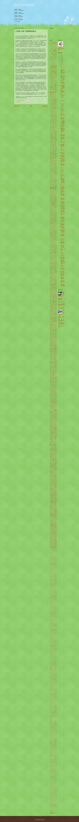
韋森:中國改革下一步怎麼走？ (62, 115)
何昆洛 (54, 124)
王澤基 (52, 86)
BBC (50, 577)
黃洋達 (55, 397)
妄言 (56, 106)
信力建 (55, 219)
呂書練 (51, 146)
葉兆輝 (52, 423)
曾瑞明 (53, 373)
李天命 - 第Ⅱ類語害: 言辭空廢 (61, 320)
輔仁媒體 (54, 449)
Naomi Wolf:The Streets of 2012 (62, 175)
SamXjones (55, 759)
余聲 (54, 136)
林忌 (50, 198)
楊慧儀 (52, 418)
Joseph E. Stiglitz (53, 668)
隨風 (56, 510)
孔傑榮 (51, 72)
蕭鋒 (55, 506)
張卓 (53, 281)
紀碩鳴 (54, 232)
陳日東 (53, 333)
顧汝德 (51, 547)
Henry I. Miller (55, 634)
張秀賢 (51, 281)
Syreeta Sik (51, 780)
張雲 (54, 288)
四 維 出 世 (54, 93)
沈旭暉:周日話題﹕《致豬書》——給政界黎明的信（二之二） (62, 72)
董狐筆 (53, 432)
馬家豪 (53, 266)
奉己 (56, 182)
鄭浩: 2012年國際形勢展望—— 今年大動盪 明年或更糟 (62, 207)
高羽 (52, 270)
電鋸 (55, 438)
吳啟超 (53, 141)
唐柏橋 (54, 246)
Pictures (55, 741)
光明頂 (54, 101)
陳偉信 (55, 342)
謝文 (51, 518)
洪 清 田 (54, 230)
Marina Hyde (51, 694)
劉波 (53, 451)
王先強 (52, 81)
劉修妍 (55, 452)
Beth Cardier (55, 579)
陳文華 (53, 332)
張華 (53, 287)
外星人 (55, 94)
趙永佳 (53, 446)
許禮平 (53, 320)
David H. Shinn (53, 603)
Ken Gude (51, 675)
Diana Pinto (52, 611)
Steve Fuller (55, 777)
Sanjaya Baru (53, 760)
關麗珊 (55, 540)
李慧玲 (56, 162)
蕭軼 (52, 506)
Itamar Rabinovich (53, 640)
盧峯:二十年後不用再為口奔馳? (62, 153)
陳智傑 (55, 349)
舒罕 (56, 382)
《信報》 (54, 45)
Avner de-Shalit (52, 574)
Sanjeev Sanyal (52, 761)
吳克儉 (56, 137)
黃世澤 (53, 392)
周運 (55, 180)
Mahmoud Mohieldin (52, 689)
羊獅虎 (52, 118)
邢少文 (52, 173)
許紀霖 (51, 319)
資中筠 (55, 433)
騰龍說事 (51, 546)
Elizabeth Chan (52, 617)
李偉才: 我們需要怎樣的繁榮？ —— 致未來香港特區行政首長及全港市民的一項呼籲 (62, 120)
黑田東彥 (55, 408)
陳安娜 (53, 336)
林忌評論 (54, 198)
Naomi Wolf (53, 724)
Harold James (54, 630)
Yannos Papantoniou (52, 800)
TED (53, 783)
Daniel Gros (51, 598)
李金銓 (53, 155)
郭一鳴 (53, 322)
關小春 (56, 538)
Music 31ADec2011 (62, 142)
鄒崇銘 (55, 436)
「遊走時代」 (54, 54)
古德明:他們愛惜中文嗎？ (62, 274)
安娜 (51, 107)
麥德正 (52, 365)
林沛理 (51, 199)
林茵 (52, 203)
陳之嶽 (53, 330)
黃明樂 (52, 395)
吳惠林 (53, 142)
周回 (53, 178)
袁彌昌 (52, 263)
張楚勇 (53, 289)
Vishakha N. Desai (52, 796)
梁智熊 (53, 305)
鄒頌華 (52, 437)
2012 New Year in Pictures (62, 101)
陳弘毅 (55, 334)
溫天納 (54, 419)
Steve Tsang (52, 778)
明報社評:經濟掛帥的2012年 (62, 91)
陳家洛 (52, 341)
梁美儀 (53, 301)
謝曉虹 (54, 521)
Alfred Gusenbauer (52, 555)
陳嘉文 (52, 352)
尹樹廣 (54, 69)
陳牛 (56, 333)
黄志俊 (52, 408)
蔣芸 (55, 476)
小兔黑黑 (53, 63)
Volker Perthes (55, 797)
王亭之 (54, 82)
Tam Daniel (55, 781)
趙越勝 (52, 448)
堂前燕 (56, 272)
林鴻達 (51, 210)
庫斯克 (55, 251)
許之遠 (56, 316)
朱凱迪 (53, 111)
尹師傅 (51, 69)
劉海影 (51, 453)
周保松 (53, 179)
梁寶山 (52, 308)
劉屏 (51, 452)
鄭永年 (52, 482)
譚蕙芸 (55, 537)
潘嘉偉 (51, 468)
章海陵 (55, 364)
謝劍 (55, 520)
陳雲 (56, 350)
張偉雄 (53, 285)
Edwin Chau (54, 616)
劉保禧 (56, 451)
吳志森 (52, 138)
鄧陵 (55, 479)
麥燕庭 (55, 365)
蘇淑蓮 (53, 543)
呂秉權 (53, 145)
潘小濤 (51, 466)
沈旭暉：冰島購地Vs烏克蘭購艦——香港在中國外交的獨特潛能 (62, 180)
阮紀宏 (55, 173)
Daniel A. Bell (53, 597)
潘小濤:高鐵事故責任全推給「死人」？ (62, 146)
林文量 (52, 196)
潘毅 (53, 468)
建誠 (54, 228)
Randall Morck (52, 744)
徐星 (52, 253)
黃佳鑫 (53, 394)
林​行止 (52, 197)
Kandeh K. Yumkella (54, 673)
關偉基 (52, 539)
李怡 (52, 154)
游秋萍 (54, 376)
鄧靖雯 (51, 480)
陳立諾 (51, 335)
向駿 (51, 103)
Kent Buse (54, 676)
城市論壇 (53, 225)
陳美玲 (53, 339)
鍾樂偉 (52, 525)
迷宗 (55, 263)
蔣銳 (50, 477)
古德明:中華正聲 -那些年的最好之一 (62, 235)
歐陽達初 (51, 465)
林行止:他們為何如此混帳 (62, 221)
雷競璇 (52, 438)
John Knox (52, 658)
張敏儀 (55, 286)
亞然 (54, 175)
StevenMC (54, 779)
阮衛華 (52, 174)
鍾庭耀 (52, 523)
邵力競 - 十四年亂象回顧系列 (53, 813)
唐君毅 (51, 246)
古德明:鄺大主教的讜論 (62, 156)
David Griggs (55, 602)
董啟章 (56, 432)
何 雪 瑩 (55, 122)
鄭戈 (56, 481)
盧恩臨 (55, 501)
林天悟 (51, 195)
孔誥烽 (55, 72)
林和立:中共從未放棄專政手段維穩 (62, 285)
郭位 (55, 323)
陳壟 (52, 357)
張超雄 (51, 288)
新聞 (55, 410)
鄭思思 (53, 485)
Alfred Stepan (51, 556)
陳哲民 (56, 340)
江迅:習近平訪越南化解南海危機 (62, 188)
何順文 (51, 128)
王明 (51, 82)
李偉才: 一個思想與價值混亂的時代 (62, 135)
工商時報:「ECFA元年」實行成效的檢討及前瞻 (62, 160)
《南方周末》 (52, 46)
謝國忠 (52, 520)
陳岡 (52, 337)
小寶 (56, 64)
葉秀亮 (56, 423)
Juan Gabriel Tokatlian (53, 670)
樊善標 (53, 463)
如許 (53, 106)
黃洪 (51, 398)
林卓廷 (55, 199)
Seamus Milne (53, 763)
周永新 (51, 178)
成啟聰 (52, 110)
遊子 (56, 435)
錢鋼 (53, 510)
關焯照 (55, 539)
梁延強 (53, 300)
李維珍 (53, 161)
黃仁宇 (53, 390)
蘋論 (56, 544)
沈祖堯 (56, 170)
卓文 (52, 176)
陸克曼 (53, 363)
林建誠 (53, 201)
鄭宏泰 (52, 483)
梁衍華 (51, 302)
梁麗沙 (52, 307)
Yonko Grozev (52, 801)
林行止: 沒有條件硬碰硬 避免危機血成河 (61, 305)
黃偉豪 (53, 401)
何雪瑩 (54, 127)
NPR (54, 730)
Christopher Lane (54, 593)
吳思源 (51, 139)
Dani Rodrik (55, 596)
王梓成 (53, 83)
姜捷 (56, 227)
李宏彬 (53, 153)
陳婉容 (55, 343)
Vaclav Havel (52, 794)
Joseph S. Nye (53, 669)
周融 (53, 181)
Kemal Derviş (53, 674)
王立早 (55, 80)
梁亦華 (51, 299)
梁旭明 (54, 299)
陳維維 (55, 353)
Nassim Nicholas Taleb (53, 725)
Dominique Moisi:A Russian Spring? (61, 171)
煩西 (53, 420)
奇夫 (53, 182)
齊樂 (50, 450)
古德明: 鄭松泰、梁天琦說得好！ (61, 299)
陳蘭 (51, 359)
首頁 (31, 106)
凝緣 (52, 496)
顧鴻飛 (54, 547)
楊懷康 (55, 418)
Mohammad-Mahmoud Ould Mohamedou (53, 718)
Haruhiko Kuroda (52, 631)
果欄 (52, 211)
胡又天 (53, 235)
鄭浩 (52, 486)
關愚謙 (52, 540)
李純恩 (53, 157)
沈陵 (51, 171)
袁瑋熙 (55, 262)
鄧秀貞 (52, 479)
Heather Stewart (52, 632)
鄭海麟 (55, 486)
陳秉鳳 (52, 338)
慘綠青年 (52, 440)
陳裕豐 (56, 351)
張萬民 (56, 290)
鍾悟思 (56, 523)
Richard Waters (55, 747)
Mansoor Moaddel (52, 690)
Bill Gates (52, 580)
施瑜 (52, 229)
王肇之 (52, 85)
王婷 (56, 83)
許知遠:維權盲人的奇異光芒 (62, 243)
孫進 (56, 248)
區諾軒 (52, 272)
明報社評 (53, 186)
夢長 (53, 439)
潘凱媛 (55, 467)
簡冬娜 (53, 527)
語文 (51, 445)
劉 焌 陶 (54, 450)
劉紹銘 (51, 455)
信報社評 (52, 220)
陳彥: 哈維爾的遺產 (62, 126)
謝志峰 (51, 519)
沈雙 (52, 172)
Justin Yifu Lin (55, 672)
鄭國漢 (52, 487)
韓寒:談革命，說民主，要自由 (62, 227)
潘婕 (52, 467)
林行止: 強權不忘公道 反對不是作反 (61, 323)
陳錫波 (55, 356)
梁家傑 (54, 302)
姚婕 (50, 227)
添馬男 (55, 308)
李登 (53, 159)
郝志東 (54, 264)
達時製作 (52, 436)
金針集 (51, 215)
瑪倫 (51, 441)
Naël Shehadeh (55, 723)
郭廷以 (51, 324)
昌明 (50, 186)
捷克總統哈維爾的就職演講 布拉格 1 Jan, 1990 (62, 231)
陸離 (56, 363)
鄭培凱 (55, 487)
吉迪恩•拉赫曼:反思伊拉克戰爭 (62, 246)
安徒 (54, 107)
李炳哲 (53, 156)
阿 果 (52, 216)
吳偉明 (53, 140)
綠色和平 (51, 442)
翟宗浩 (55, 442)
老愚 (54, 118)
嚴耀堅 (53, 542)
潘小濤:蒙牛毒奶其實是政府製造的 (62, 218)
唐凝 (53, 247)
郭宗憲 (56, 324)
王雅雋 (52, 84)
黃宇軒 (54, 393)
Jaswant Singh (55, 649)
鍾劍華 (55, 524)
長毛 (54, 215)
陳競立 (52, 358)
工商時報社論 (52, 66)
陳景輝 (51, 349)
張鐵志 (54, 296)
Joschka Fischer (52, 666)
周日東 (52, 177)
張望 (50, 287)
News (51, 726)
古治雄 (53, 91)
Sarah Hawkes (55, 762)
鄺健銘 (52, 528)
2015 (60, 56)
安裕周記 (54, 108)
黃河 (55, 395)
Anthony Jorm (54, 564)
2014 (60, 57)
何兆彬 (55, 123)
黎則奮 (52, 494)
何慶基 (54, 128)
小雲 (53, 64)
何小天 (52, 123)
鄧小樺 (53, 478)
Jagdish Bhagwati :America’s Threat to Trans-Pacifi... (62, 110)
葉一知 (55, 422)
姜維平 (52, 228)
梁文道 (53, 298)
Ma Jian (54, 688)
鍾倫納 (55, 522)
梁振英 (54, 303)
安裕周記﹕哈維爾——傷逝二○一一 (62, 250)
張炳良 (55, 283)
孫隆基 (52, 249)
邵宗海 (55, 213)
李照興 (53, 160)
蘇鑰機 (52, 544)
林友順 (55, 194)
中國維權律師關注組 (53, 68)
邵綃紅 (52, 214)
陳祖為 (52, 342)
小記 (51, 64)
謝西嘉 (54, 518)
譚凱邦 (52, 537)
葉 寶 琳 (52, 422)
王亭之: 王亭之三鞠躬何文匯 (62, 269)
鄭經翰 (52, 488)
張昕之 (56, 282)
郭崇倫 (55, 325)
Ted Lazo (54, 784)
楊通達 (52, 416)
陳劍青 (51, 354)
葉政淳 (55, 424)
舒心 (53, 382)
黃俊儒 (53, 396)
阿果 (53, 217)
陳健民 (51, 343)
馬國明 (52, 268)
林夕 (52, 193)
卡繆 (50, 91)
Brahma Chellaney (54, 585)
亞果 (51, 175)
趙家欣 (53, 447)
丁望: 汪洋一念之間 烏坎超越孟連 (62, 211)
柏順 (55, 229)
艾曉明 (54, 120)
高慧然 (55, 270)
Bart (55, 576)
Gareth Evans (52, 621)
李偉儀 (54, 158)
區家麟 (55, 271)
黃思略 (52, 397)
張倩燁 (52, 284)
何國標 (53, 126)
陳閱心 (53, 355)
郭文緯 (52, 323)
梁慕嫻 (53, 306)
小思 (56, 63)
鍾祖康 (52, 524)
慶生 (51, 462)
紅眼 (56, 233)
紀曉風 (51, 233)
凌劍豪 (54, 245)
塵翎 (50, 439)
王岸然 (55, 81)
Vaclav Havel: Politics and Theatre (62, 239)
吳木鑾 (53, 137)
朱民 (55, 110)
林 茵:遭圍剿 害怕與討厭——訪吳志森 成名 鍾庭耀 (62, 87)
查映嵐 (51, 230)
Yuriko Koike (55, 804)
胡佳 (55, 236)
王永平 (51, 80)
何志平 (51, 124)
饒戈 (52, 545)
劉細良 (53, 454)
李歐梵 (55, 163)
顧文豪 (55, 546)
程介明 (53, 379)
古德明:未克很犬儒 (62, 266)
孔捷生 (53, 71)
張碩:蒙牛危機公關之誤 (62, 258)
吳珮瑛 (54, 139)
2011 (60, 62)
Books (56, 584)
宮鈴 (51, 250)
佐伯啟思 (52, 121)
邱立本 (54, 212)
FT (54, 620)
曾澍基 (53, 374)
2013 (60, 59)
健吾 (52, 271)
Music (56, 721)
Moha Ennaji (55, 714)
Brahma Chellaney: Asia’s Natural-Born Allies (62, 254)
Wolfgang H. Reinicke (53, 799)
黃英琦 (54, 398)
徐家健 (55, 253)
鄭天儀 (53, 481)
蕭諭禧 (51, 507)
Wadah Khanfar (53, 798)
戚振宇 (54, 297)
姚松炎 (54, 226)
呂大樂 (52, 144)
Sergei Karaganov (52, 764)
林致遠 (53, 202)
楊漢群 (56, 417)
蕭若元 (53, 504)
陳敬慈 (52, 351)
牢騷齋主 (55, 172)
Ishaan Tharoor (55, 639)
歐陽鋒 (55, 465)
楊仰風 (51, 414)
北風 (52, 89)
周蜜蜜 (51, 181)
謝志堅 (54, 519)
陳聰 (50, 357)
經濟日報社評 (54, 421)
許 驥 (53, 316)
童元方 (54, 380)
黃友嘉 (54, 391)
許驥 (53, 321)
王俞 (50, 83)
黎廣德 (52, 495)
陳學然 (56, 355)
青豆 (53, 218)
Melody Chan (51, 704)
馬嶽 (56, 269)
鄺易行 (56, 527)
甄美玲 (55, 441)
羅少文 (55, 529)
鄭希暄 (51, 484)
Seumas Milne (52, 765)
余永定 (53, 130)
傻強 (53, 409)
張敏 (52, 286)
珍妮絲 (51, 232)
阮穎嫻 (56, 174)
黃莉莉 (53, 402)
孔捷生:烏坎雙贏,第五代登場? (62, 278)
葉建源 (52, 424)
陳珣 (56, 341)
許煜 (53, 319)
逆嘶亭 (51, 264)
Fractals (52, 620)
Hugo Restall (55, 636)
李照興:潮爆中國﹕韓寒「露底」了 (62, 83)
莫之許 (54, 315)
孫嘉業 (56, 249)
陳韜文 (55, 357)
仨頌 (53, 87)
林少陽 (55, 195)
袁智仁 (52, 262)
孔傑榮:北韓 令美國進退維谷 (62, 281)
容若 (52, 251)
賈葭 (54, 434)
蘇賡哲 (56, 543)
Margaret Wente (52, 692)
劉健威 (54, 453)
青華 (56, 218)
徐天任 (52, 252)
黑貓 (51, 409)
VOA (50, 797)
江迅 (52, 112)
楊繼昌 (51, 419)
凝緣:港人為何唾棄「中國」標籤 (62, 164)
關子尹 (52, 538)
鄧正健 (56, 478)
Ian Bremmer (52, 637)
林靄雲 (54, 210)
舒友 (51, 382)
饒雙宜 (55, 545)
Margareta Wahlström (52, 693)
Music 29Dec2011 (62, 185)
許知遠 (54, 318)
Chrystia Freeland (52, 595)
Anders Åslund (52, 558)
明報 (53, 186)
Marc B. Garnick (52, 691)
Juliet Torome (51, 671)
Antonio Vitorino (52, 566)
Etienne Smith (55, 619)
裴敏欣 (51, 443)
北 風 (52, 88)
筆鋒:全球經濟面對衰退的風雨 (62, 199)
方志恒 (51, 74)
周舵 (52, 180)
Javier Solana (52, 651)
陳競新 (55, 358)
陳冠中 (55, 338)
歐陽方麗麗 (54, 464)
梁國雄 (53, 304)
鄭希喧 (55, 483)
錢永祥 (53, 508)
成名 (56, 109)
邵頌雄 (55, 214)
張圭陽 (53, 279)
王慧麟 (55, 85)
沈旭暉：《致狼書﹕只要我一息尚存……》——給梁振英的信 (62, 78)
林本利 (55, 196)
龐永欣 (52, 529)
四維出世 (51, 94)
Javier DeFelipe (53, 650)
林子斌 (52, 194)
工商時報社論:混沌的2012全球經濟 (62, 195)
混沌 (60, 47)
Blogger (41, 819)
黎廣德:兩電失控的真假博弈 (62, 138)
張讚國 (51, 297)
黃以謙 (51, 393)
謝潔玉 (51, 521)
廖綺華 (56, 439)
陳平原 (52, 334)
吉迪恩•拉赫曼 (54, 102)
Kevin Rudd (51, 677)
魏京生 (55, 528)
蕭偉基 (53, 505)
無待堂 (54, 378)
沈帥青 (53, 170)
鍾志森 (52, 522)
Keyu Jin (55, 677)
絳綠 (56, 381)
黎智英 (56, 494)
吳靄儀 (55, 143)
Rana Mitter (54, 743)
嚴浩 (54, 541)
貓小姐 (54, 507)
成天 (53, 109)
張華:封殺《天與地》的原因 (62, 191)
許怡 (54, 317)
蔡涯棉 (53, 475)
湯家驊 (54, 377)
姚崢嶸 (53, 227)
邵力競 (51, 213)
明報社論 (52, 188)
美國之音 (52, 234)
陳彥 (50, 339)
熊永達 (56, 440)
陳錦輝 (52, 356)
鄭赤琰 (54, 484)
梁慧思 (56, 306)
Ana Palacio (53, 557)
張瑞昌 (53, 290)
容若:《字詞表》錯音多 (62, 272)
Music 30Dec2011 (62, 167)
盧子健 (52, 498)
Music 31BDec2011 (62, 67)
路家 (53, 435)
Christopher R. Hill (53, 594)
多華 (51, 106)
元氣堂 (53, 70)
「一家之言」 (52, 52)
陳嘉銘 (55, 352)
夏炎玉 (53, 248)
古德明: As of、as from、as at (61, 326)
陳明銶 (56, 337)
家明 (53, 250)
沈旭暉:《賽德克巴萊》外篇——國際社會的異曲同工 (62, 262)
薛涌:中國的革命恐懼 (62, 224)
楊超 (50, 417)
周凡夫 (56, 176)
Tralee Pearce (54, 793)
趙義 (54, 448)
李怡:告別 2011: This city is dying (62, 150)
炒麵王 (51, 212)
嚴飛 (51, 541)
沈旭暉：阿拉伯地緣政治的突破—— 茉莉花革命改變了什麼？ (62, 130)
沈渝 (53, 171)
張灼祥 (55, 280)
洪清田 (53, 231)
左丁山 (51, 95)
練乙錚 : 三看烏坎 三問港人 (62, 214)
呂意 (53, 146)
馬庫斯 (53, 267)
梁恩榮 (51, 303)
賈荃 (51, 434)
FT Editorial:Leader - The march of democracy (62, 104)
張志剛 (52, 280)
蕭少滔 (53, 503)
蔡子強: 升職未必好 (61, 301)
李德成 (53, 162)
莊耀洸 (51, 315)
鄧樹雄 (54, 480)
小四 (52, 62)
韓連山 (53, 526)
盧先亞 (53, 499)
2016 (60, 54)
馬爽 (55, 268)
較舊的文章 (45, 106)
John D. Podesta (55, 657)
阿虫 (50, 217)
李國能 (51, 159)
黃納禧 (51, 399)
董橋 (52, 433)
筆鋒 (53, 381)
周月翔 (55, 177)
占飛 (55, 89)
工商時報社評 (53, 65)
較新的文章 (16, 106)
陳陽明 (52, 350)
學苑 (56, 497)
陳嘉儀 (52, 353)
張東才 (52, 283)
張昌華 (53, 282)
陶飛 (54, 359)
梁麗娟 (55, 307)
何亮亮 (53, 125)
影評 (52, 461)
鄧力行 (53, 477)
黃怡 (56, 394)
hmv (51, 635)
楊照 (53, 417)
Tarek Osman (52, 782)
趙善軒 (56, 447)
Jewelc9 (53, 655)
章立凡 (52, 364)
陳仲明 (54, 335)
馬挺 (56, 267)
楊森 (55, 416)
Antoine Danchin (52, 565)
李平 (54, 149)
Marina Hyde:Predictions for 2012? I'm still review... (62, 96)
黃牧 (50, 396)
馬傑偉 (51, 269)
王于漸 (52, 79)
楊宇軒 (54, 414)
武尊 (55, 211)
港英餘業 (53, 375)
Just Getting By (24, 5)
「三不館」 (51, 53)
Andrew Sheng (55, 561)
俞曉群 (52, 219)
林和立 (52, 200)
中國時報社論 (52, 67)
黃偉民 (54, 399)
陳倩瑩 (53, 340)
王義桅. (55, 84)
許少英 (52, 317)
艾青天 (53, 119)
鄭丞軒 (55, 482)
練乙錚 (55, 469)
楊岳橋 (53, 415)
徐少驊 (55, 252)
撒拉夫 (54, 462)
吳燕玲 (52, 143)
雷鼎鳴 (55, 437)
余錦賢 (51, 136)
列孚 (50, 102)
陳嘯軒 (54, 354)
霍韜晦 (55, 511)
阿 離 (55, 216)
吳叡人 (56, 142)
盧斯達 (52, 502)
